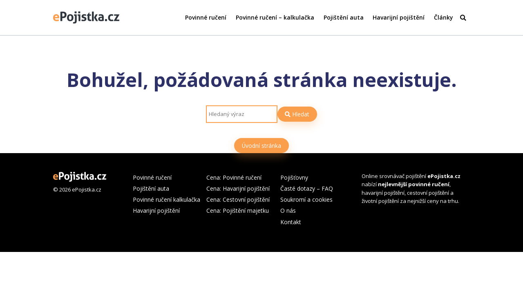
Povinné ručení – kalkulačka (275, 17)
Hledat (297, 114)
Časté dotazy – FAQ (306, 188)
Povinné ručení (205, 17)
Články (443, 17)
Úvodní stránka (261, 145)
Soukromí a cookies (306, 199)
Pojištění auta (344, 17)
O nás (288, 210)
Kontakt (290, 222)
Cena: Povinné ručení (234, 177)
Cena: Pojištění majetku (237, 210)
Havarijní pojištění (399, 17)
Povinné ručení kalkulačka (166, 199)
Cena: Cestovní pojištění (238, 199)
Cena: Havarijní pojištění (238, 188)
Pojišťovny (294, 177)
